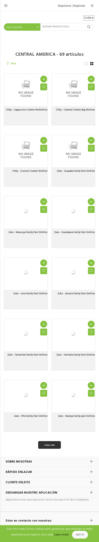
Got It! (80, 534)
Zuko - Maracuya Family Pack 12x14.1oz (27, 234)
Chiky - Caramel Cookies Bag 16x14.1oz (75, 111)
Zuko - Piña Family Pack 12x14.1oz (30, 418)
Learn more (61, 534)
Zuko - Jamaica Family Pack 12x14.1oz (76, 295)
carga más (49, 447)
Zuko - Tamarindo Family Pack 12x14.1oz (27, 356)
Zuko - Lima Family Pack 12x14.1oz (30, 295)
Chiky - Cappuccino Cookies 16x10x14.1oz (26, 111)
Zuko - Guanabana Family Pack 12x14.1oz (74, 234)
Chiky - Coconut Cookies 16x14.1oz (29, 173)
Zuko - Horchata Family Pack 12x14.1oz (75, 356)
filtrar (13, 64)
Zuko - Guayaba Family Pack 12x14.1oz (76, 173)
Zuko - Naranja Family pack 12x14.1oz (76, 418)
